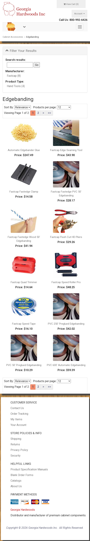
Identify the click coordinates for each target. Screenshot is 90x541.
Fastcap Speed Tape (24, 323)
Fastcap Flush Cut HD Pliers (66, 237)
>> (49, 113)
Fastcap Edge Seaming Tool (66, 150)
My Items (16, 419)
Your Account (18, 425)
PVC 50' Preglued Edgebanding (23, 365)
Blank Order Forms (22, 475)
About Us (16, 486)
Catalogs (16, 480)
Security (16, 455)
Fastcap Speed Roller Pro (66, 282)
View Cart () (71, 4)
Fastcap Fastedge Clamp (23, 191)
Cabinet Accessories (13, 37)
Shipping (16, 438)
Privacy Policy (19, 450)
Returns (15, 444)
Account (79, 13)
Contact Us (17, 408)
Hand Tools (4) (16, 86)
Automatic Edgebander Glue (24, 150)
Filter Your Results (20, 51)
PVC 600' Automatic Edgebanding (66, 365)
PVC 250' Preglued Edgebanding (66, 323)
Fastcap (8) (14, 75)
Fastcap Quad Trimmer (24, 282)
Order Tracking (19, 413)
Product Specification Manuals (29, 469)
